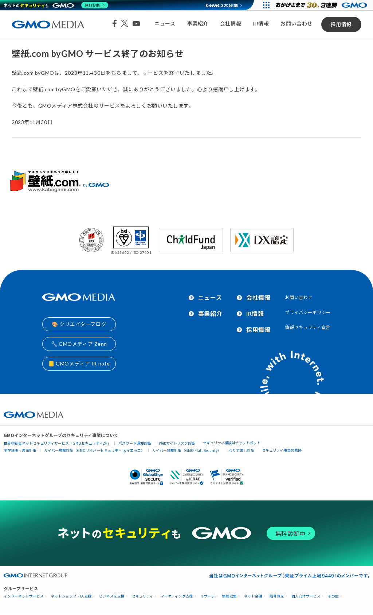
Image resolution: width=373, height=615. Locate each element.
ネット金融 (253, 596)
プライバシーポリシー (308, 312)
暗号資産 (277, 596)
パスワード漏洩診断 (134, 443)
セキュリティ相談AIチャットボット (231, 442)
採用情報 (341, 24)
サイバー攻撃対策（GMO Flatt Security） (186, 450)
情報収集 (229, 596)
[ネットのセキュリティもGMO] (56, 5)
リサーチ (207, 596)
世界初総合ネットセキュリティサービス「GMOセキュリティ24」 (57, 443)
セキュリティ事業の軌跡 (282, 450)
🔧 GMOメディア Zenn (79, 344)
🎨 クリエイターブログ (79, 324)
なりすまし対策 (241, 450)
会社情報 (230, 23)
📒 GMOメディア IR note (79, 363)
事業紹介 (197, 23)
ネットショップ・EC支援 (71, 596)
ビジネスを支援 (112, 596)
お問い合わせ (296, 23)
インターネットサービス (24, 596)
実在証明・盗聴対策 (20, 450)
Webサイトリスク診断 (177, 443)
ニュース (164, 23)
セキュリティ (142, 596)
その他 (333, 596)
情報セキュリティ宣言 (307, 327)
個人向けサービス (306, 596)
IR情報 (261, 23)
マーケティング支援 (177, 596)
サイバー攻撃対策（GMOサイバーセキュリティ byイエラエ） (94, 450)
